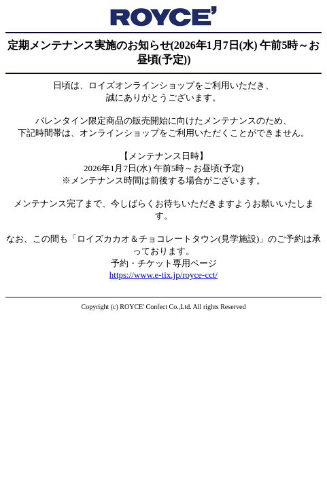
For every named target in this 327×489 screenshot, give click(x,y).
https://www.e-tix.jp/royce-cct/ (163, 275)
